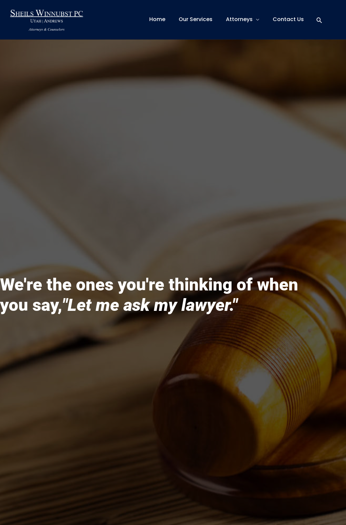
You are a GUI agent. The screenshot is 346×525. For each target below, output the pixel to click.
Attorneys (239, 19)
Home (157, 19)
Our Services (195, 19)
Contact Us (288, 19)
